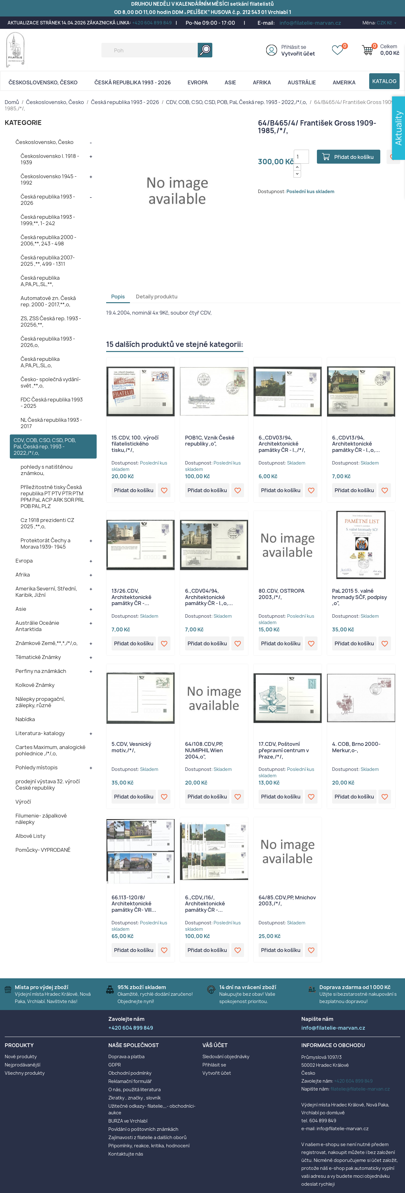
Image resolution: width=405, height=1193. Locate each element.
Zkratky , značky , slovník (134, 1098)
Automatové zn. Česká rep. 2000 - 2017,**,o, (48, 301)
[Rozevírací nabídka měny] (387, 22)
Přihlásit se (293, 47)
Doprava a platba (126, 1056)
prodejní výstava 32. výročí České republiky (48, 784)
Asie (230, 82)
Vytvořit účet (298, 53)
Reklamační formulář (130, 1081)
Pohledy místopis (37, 767)
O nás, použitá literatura (134, 1089)
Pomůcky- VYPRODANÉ (43, 849)
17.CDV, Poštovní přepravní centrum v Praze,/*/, (284, 750)
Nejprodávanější (22, 1065)
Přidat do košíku (354, 156)
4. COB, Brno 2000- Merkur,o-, (356, 747)
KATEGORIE (23, 122)
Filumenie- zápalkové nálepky (41, 818)
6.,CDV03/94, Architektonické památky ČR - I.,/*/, (282, 444)
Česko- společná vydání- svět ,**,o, (51, 382)
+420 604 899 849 (152, 23)
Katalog (384, 81)
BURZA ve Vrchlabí (127, 1121)
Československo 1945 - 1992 (49, 179)
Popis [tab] (118, 296)
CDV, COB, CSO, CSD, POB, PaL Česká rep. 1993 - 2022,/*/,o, (45, 446)
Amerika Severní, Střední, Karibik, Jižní (46, 591)
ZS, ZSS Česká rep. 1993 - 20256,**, (51, 321)
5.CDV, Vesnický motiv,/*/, (131, 747)
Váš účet (215, 1045)
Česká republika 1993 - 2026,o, (48, 342)
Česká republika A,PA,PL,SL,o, (40, 362)
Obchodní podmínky (129, 1073)
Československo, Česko (43, 82)
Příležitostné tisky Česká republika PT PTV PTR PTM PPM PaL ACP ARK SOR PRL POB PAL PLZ (52, 497)
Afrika (262, 82)
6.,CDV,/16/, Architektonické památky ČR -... (205, 904)
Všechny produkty (25, 1073)
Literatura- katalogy (40, 733)
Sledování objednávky (225, 1056)
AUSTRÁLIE (302, 82)
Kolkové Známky (35, 684)
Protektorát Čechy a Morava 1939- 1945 (45, 543)
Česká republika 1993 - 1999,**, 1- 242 (48, 220)
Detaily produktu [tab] (156, 296)
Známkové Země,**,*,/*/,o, (47, 643)
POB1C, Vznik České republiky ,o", (210, 440)
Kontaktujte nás (125, 1154)
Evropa (198, 82)
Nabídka (25, 719)
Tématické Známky (38, 657)
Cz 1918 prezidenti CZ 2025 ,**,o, (47, 523)
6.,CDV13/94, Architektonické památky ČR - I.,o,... (356, 444)
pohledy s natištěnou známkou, (47, 470)
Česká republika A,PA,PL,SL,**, (40, 281)
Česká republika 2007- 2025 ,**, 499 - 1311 (48, 260)
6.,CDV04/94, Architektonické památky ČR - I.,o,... (209, 597)
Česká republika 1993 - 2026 (132, 82)
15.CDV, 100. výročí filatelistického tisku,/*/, (135, 444)
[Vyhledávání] (156, 50)
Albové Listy (30, 835)
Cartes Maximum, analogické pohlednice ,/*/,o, (51, 750)
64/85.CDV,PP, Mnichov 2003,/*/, (287, 900)
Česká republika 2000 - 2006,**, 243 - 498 (48, 240)
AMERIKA (344, 82)
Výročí (23, 801)
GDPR (114, 1065)
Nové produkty (21, 1056)
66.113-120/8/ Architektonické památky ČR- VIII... (134, 904)
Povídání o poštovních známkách (143, 1129)
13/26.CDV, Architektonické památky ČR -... (131, 597)
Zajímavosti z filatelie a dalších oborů (147, 1137)
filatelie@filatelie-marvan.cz (360, 1089)
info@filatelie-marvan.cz (310, 22)
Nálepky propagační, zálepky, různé (40, 702)
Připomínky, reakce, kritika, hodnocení (149, 1146)
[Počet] (301, 157)
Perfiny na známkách (41, 671)
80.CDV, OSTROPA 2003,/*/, (282, 594)
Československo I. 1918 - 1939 (50, 159)
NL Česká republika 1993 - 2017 (51, 423)
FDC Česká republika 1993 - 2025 (52, 402)
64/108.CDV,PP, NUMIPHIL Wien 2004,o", (204, 750)
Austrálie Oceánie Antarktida (37, 626)
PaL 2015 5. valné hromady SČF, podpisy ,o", (359, 597)
